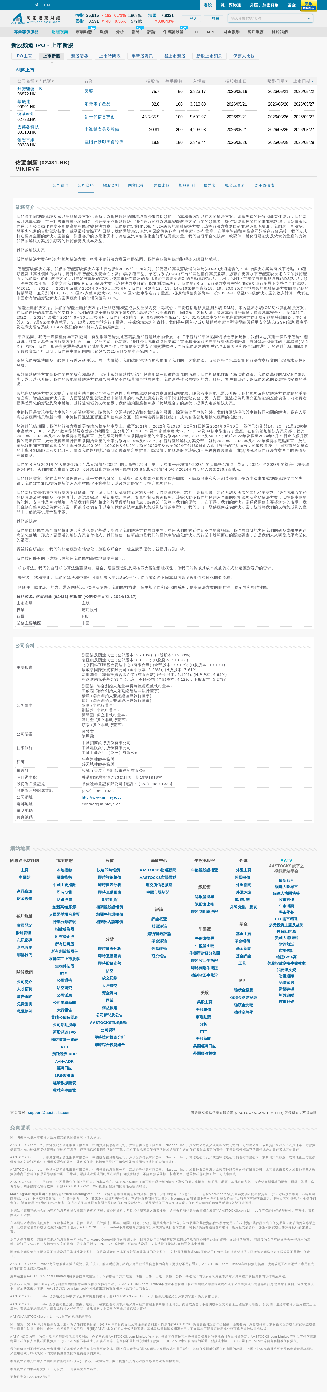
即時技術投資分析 (109, 1037)
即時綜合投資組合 (109, 1044)
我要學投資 (286, 970)
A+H (64, 1047)
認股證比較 (204, 904)
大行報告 (64, 1010)
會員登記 (24, 925)
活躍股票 (64, 899)
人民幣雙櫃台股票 (64, 914)
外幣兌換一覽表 (243, 907)
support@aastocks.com (49, 1113)
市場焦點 (286, 950)
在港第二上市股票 (64, 959)
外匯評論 (159, 948)
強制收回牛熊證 (204, 975)
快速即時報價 (109, 870)
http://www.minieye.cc (102, 797)
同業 (109, 1000)
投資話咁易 (286, 931)
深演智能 (26, 114)
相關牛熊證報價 (109, 914)
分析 (205, 1024)
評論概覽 (159, 919)
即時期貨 (64, 892)
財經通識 (286, 976)
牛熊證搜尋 (204, 938)
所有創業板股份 (64, 951)
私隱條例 (24, 1011)
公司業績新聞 (64, 1002)
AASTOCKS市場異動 (109, 1022)
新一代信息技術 (100, 116)
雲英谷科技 (28, 127)
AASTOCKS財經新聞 (159, 870)
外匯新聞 (243, 885)
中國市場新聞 (159, 892)
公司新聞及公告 (109, 1015)
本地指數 (64, 870)
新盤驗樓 (286, 989)
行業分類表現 (64, 922)
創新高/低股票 (64, 907)
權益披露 (109, 1008)
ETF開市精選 (286, 919)
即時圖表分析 (109, 885)
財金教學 (24, 898)
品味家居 (286, 982)
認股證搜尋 (204, 897)
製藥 (89, 91)
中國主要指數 (64, 885)
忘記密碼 (24, 940)
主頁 (24, 870)
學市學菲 (286, 912)
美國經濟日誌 (204, 1046)
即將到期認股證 (204, 911)
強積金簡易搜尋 (243, 997)
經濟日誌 (64, 1068)
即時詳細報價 (109, 877)
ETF (64, 973)
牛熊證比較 (204, 946)
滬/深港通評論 (159, 934)
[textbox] (270, 18)
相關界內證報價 (109, 922)
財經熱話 (286, 944)
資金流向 (109, 993)
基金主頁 (243, 934)
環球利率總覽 (64, 1090)
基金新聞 (243, 948)
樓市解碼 (286, 1001)
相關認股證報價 (109, 907)
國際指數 (64, 877)
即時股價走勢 (109, 963)
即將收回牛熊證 (204, 960)
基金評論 (159, 941)
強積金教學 (243, 1012)
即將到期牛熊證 (204, 968)
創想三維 (26, 140)
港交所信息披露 (159, 885)
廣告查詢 (24, 996)
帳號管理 (24, 933)
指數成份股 (64, 929)
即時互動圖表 (109, 892)
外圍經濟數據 (204, 1053)
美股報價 (205, 1009)
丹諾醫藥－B (29, 89)
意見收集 (24, 947)
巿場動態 (243, 899)
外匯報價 (243, 877)
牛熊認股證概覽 (204, 870)
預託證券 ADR (64, 1054)
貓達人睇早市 (286, 887)
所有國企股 (64, 936)
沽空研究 (64, 988)
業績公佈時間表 (64, 1017)
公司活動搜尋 (64, 1025)
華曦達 (23, 101)
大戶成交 (109, 985)
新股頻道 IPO (64, 1032)
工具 (243, 963)
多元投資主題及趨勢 (286, 925)
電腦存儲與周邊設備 (104, 142)
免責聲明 (24, 1004)
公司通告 (64, 980)
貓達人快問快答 (286, 893)
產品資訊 (24, 891)
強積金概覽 (243, 990)
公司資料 (110, 1030)
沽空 (109, 971)
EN (47, 5)
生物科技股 (64, 966)
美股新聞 (205, 1038)
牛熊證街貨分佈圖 (204, 953)
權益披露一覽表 (64, 1039)
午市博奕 (286, 906)
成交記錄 (109, 978)
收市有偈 (286, 899)
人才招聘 (24, 989)
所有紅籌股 (64, 944)
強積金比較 (243, 1005)
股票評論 (159, 926)
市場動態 (205, 1017)
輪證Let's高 (286, 957)
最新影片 (286, 880)
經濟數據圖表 (64, 1083)
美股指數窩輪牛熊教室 (286, 963)
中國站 (24, 877)
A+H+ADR (64, 1061)
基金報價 (243, 941)
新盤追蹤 (286, 995)
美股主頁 (204, 1002)
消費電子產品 (98, 104)
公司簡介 (24, 981)
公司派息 (64, 995)
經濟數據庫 (64, 1075)
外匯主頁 (243, 870)
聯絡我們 (24, 955)
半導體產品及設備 (102, 129)
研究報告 (159, 956)
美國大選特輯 (286, 938)
